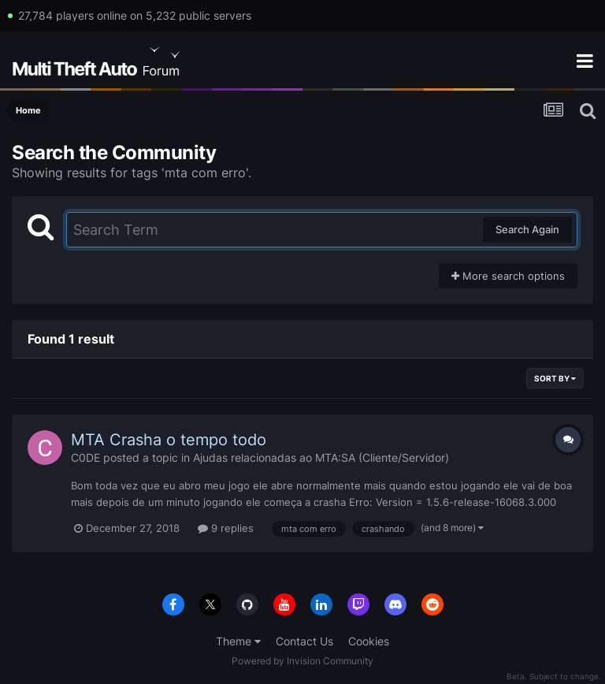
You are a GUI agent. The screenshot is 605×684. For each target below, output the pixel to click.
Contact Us (304, 641)
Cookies (368, 641)
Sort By (555, 378)
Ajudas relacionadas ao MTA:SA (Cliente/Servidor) (321, 457)
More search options (508, 276)
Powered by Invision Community (302, 661)
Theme (238, 641)
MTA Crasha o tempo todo (168, 439)
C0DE (85, 457)
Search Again (527, 229)
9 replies (226, 528)
